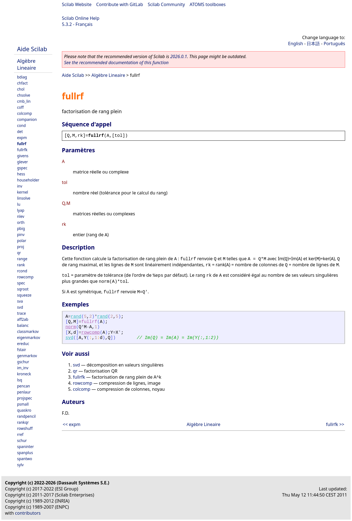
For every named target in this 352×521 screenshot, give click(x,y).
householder (28, 180)
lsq (19, 379)
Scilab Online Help (80, 18)
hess (21, 174)
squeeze (24, 295)
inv (19, 186)
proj (20, 246)
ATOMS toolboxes (208, 4)
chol (20, 89)
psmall (23, 404)
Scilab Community (166, 4)
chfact (22, 83)
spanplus (25, 452)
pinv (20, 234)
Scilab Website (77, 4)
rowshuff (25, 428)
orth (20, 222)
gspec (22, 167)
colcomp (24, 113)
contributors (28, 513)
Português (334, 43)
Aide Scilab (32, 49)
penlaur (24, 392)
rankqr (23, 422)
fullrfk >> (335, 424)
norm (70, 327)
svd (20, 307)
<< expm (71, 424)
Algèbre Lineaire (26, 64)
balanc (23, 325)
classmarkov (28, 331)
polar (21, 240)
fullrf (21, 143)
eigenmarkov (28, 337)
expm (22, 137)
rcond (22, 270)
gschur (23, 361)
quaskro (24, 410)
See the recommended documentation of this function (116, 62)
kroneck (24, 373)
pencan (23, 386)
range (22, 258)
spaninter (25, 446)
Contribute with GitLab (119, 4)
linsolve (23, 198)
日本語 (313, 43)
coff (20, 107)
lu (18, 204)
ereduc (23, 343)
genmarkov (27, 355)
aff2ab (22, 319)
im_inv (22, 367)
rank (21, 264)
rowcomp (25, 277)
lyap (20, 210)
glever (22, 161)
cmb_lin (24, 101)
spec (21, 283)
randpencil (26, 416)
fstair (21, 349)
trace (21, 313)
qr (19, 252)
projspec (24, 398)
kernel (22, 192)
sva (20, 301)
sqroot (23, 289)
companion (27, 119)
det (20, 131)
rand (76, 316)
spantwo (24, 458)
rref (20, 434)
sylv (20, 464)
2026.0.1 (178, 56)
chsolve (23, 95)
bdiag (22, 77)
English (295, 43)
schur (22, 440)
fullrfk (22, 149)
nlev (20, 216)
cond (21, 125)
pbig (21, 228)
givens (22, 155)
